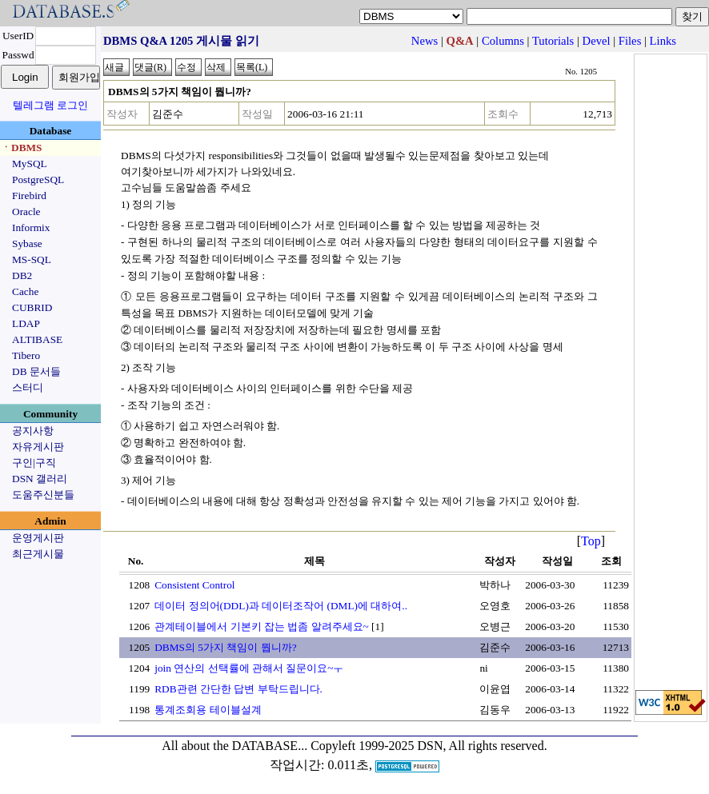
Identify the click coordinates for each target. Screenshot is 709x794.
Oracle (26, 211)
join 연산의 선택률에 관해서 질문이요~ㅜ (248, 668)
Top (591, 541)
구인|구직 (34, 463)
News (424, 40)
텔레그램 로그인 (50, 105)
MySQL (29, 164)
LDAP (26, 323)
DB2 (22, 275)
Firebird (29, 195)
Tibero (26, 355)
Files (630, 40)
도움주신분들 (43, 495)
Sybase (27, 243)
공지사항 (33, 431)
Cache (25, 291)
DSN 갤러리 (39, 479)
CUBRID (32, 307)
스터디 (27, 387)
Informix (31, 227)
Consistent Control (194, 585)
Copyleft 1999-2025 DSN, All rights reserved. (428, 745)
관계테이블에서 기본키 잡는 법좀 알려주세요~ (261, 626)
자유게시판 (38, 447)
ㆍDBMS (21, 148)
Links (663, 40)
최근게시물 (38, 554)
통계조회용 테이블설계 (207, 710)
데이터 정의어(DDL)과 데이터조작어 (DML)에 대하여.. (280, 606)
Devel (597, 40)
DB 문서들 (36, 371)
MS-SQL (31, 259)
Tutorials (553, 40)
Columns (503, 40)
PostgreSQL (38, 180)
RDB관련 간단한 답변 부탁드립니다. (238, 689)
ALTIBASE (37, 339)
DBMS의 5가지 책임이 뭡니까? (225, 647)
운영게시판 (38, 538)
